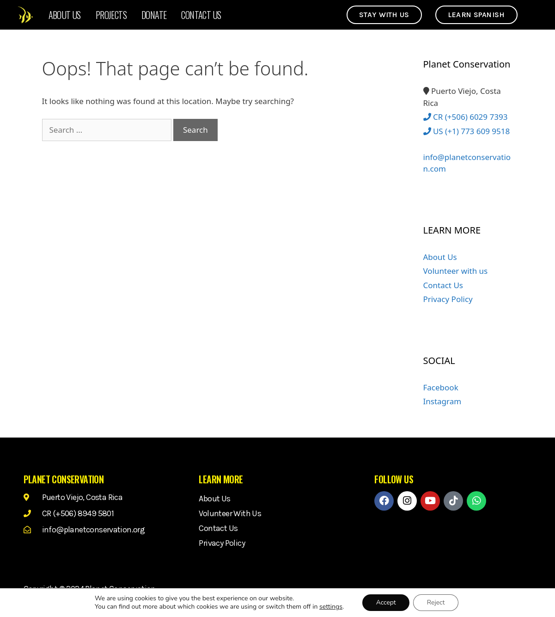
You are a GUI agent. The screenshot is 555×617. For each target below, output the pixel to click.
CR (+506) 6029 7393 (465, 116)
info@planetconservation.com (467, 157)
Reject (436, 602)
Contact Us (201, 15)
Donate (153, 15)
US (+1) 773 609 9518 (466, 131)
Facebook (440, 387)
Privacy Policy (448, 299)
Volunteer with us (455, 270)
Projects (111, 15)
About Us (65, 15)
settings (330, 607)
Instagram (442, 401)
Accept (386, 602)
